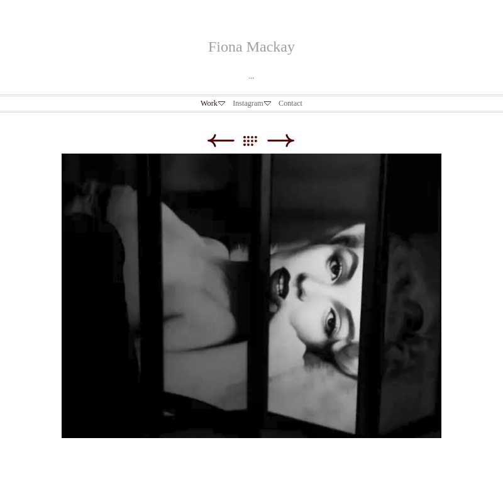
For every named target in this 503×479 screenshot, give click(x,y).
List (256, 141)
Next (280, 141)
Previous (220, 141)
